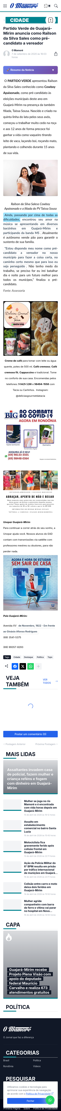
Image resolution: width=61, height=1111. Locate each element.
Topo (50, 657)
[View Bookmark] (46, 7)
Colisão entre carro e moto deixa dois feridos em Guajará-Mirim (40, 887)
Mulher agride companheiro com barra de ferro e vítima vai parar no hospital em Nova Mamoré (40, 906)
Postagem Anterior (16, 744)
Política (40, 657)
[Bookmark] (51, 20)
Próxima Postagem (45, 744)
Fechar (30, 1100)
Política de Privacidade (45, 1108)
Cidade (19, 20)
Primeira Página (11, 1108)
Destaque (28, 657)
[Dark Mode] (49, 6)
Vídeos (37, 1066)
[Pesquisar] (56, 6)
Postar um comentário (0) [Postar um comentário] (30, 734)
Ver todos (47, 681)
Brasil (6, 1060)
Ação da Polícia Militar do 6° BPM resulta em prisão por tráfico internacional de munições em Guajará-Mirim (40, 868)
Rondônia (8, 1066)
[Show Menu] (5, 6)
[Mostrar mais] (38, 666)
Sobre (26, 1108)
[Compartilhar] (54, 54)
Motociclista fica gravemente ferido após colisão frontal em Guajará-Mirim (39, 847)
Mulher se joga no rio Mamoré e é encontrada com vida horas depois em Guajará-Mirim (40, 806)
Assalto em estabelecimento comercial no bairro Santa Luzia (40, 826)
